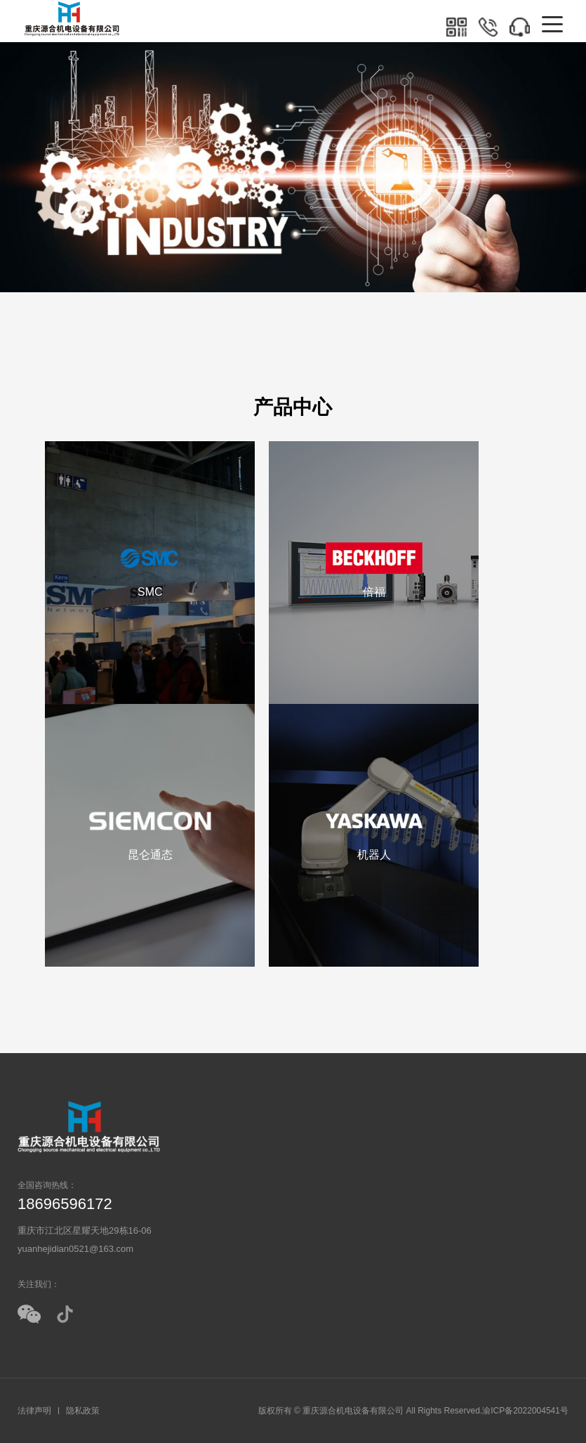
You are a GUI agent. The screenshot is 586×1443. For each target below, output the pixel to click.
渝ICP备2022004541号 (525, 1411)
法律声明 (34, 1411)
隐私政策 (83, 1411)
